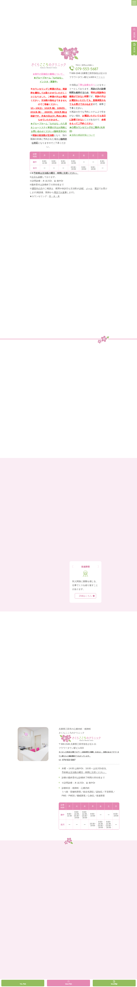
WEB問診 (134, 50)
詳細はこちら (85, 596)
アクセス (100, 77)
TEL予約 (23, 984)
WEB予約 (134, 35)
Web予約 (68, 984)
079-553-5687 (86, 69)
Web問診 (114, 984)
